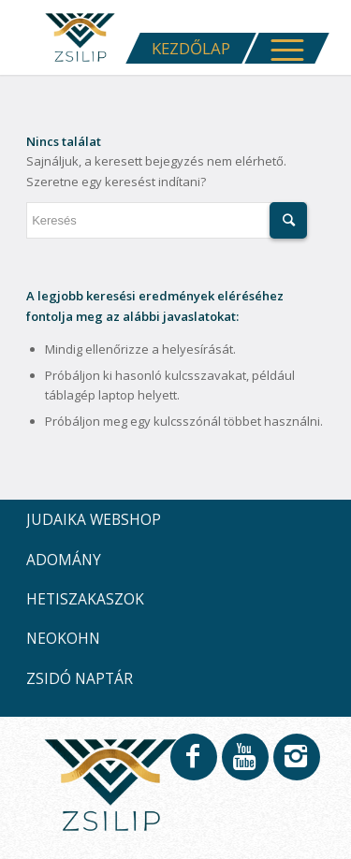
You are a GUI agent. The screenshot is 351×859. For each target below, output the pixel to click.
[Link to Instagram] (296, 765)
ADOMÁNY (63, 559)
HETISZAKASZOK (85, 599)
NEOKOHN (63, 638)
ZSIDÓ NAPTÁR (79, 678)
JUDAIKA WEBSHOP (93, 519)
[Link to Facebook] (193, 765)
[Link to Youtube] (244, 765)
